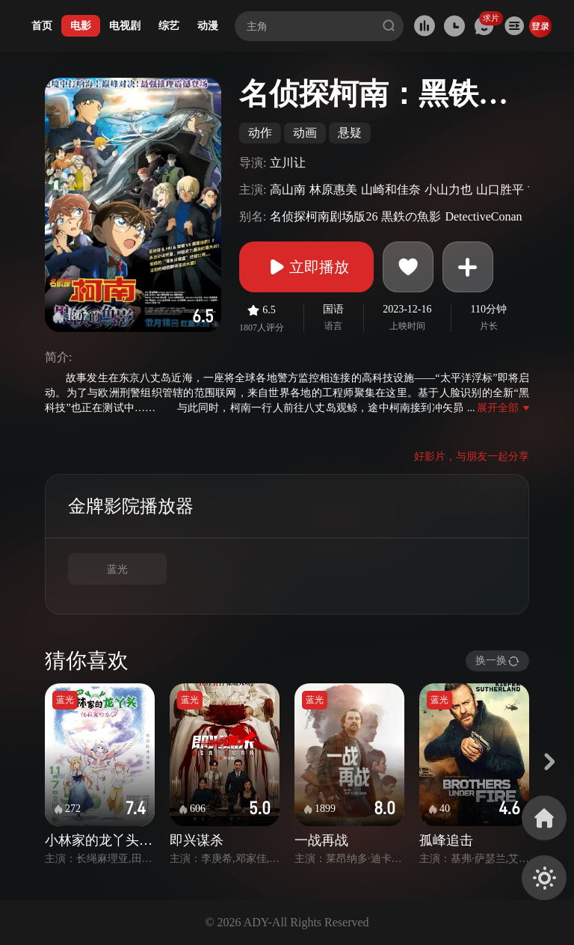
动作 (260, 132)
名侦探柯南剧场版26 (323, 216)
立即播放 (306, 267)
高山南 (288, 189)
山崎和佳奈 (391, 189)
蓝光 (117, 569)
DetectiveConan (483, 216)
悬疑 (350, 132)
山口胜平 (500, 189)
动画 (305, 132)
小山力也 (448, 189)
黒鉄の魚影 (411, 216)
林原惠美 (333, 189)
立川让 (288, 162)
